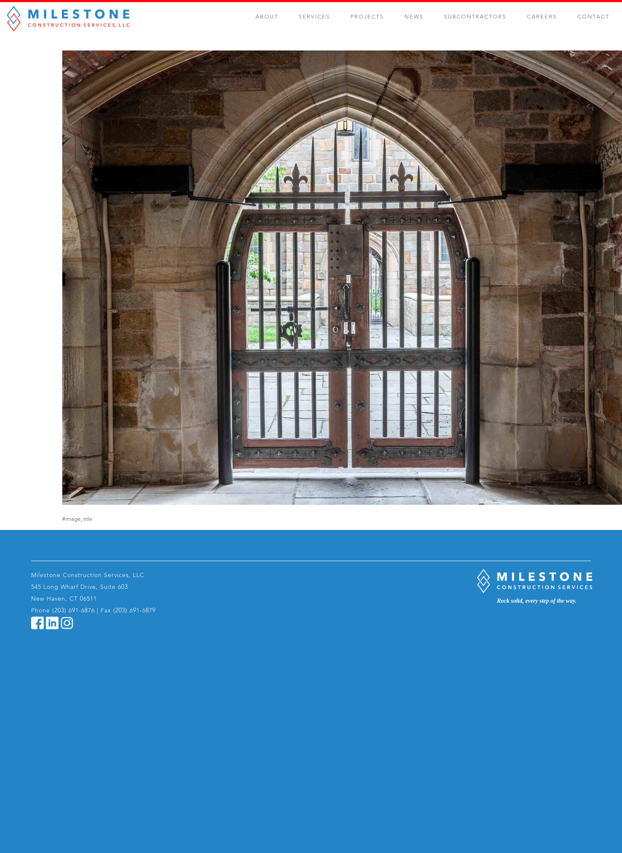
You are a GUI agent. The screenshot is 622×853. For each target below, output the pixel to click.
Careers (542, 17)
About (266, 17)
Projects (367, 17)
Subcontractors (475, 17)
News (413, 17)
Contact (593, 17)
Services (314, 17)
